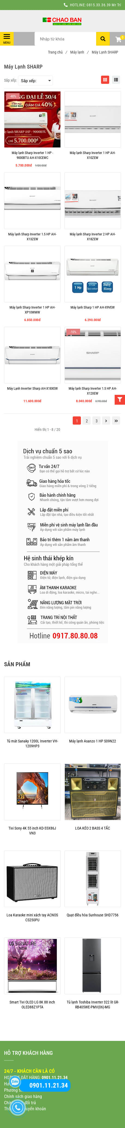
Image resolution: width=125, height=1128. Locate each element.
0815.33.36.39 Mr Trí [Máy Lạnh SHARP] (104, 5)
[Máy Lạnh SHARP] (62, 21)
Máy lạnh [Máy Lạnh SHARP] (79, 52)
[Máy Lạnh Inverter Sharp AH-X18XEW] (32, 391)
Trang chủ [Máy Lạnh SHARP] (57, 52)
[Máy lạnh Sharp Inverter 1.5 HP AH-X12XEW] (93, 391)
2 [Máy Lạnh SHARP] (87, 421)
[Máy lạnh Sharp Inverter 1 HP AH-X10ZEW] (93, 155)
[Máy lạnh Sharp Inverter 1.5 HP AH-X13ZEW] (32, 237)
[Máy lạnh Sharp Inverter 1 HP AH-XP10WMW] (32, 310)
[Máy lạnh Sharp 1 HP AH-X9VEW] (93, 310)
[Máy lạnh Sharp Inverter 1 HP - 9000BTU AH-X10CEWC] (32, 155)
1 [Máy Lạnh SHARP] (77, 421)
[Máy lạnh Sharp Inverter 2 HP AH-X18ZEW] (93, 237)
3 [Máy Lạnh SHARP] (96, 421)
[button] (118, 40)
